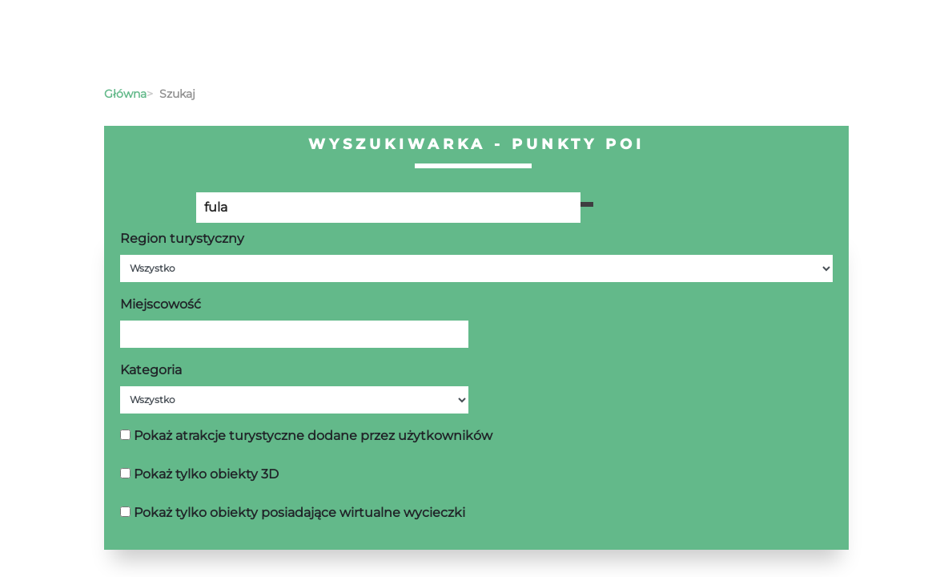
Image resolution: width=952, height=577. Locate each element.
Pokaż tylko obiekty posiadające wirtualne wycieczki (299, 512)
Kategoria (151, 369)
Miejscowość (160, 304)
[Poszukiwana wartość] (388, 207)
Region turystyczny (182, 238)
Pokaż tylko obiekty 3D (206, 474)
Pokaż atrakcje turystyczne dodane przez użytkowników (313, 435)
